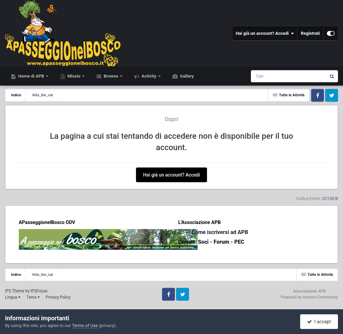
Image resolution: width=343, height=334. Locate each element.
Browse (110, 76)
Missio (73, 76)
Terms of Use (85, 325)
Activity (148, 76)
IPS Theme (14, 291)
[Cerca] (260, 76)
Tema (33, 297)
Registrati (310, 33)
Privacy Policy (58, 297)
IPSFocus (38, 291)
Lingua (12, 297)
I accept (319, 321)
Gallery (186, 76)
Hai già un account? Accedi (265, 33)
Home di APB (31, 76)
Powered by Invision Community (309, 297)
